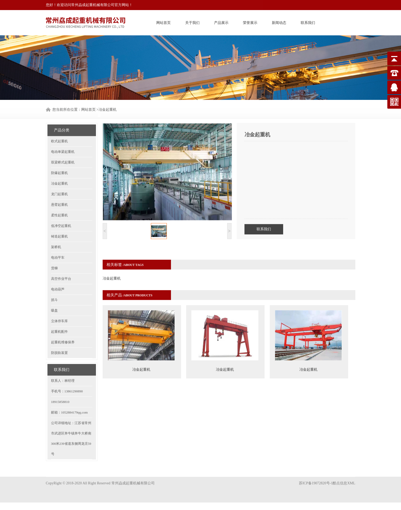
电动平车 (57, 246)
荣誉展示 (250, 22)
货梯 (54, 257)
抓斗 (54, 289)
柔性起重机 (59, 204)
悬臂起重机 (59, 193)
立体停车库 (59, 310)
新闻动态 (279, 22)
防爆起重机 (59, 162)
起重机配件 (59, 320)
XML (351, 478)
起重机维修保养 (63, 331)
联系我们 (308, 22)
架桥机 (56, 236)
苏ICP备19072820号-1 (316, 478)
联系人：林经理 (63, 369)
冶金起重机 (59, 172)
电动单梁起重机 (63, 140)
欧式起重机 (59, 130)
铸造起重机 (59, 225)
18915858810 (60, 391)
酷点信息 (340, 478)
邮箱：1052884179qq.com (69, 401)
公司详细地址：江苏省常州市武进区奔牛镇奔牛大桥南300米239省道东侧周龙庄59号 (71, 427)
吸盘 (54, 299)
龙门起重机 (59, 183)
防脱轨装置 (59, 342)
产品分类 (61, 119)
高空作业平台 (61, 267)
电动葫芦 (57, 278)
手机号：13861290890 (67, 380)
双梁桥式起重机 (63, 151)
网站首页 (163, 22)
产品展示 (221, 22)
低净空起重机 (61, 215)
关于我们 (192, 22)
